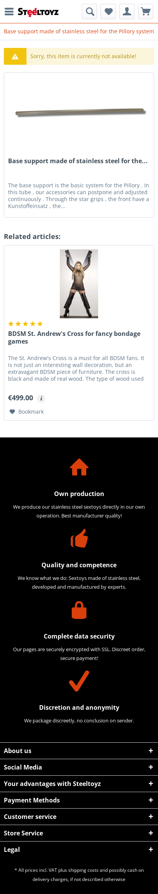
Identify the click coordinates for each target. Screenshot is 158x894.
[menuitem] (11, 11)
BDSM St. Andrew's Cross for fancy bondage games (74, 337)
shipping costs (83, 870)
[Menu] (11, 11)
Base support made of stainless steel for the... (78, 161)
